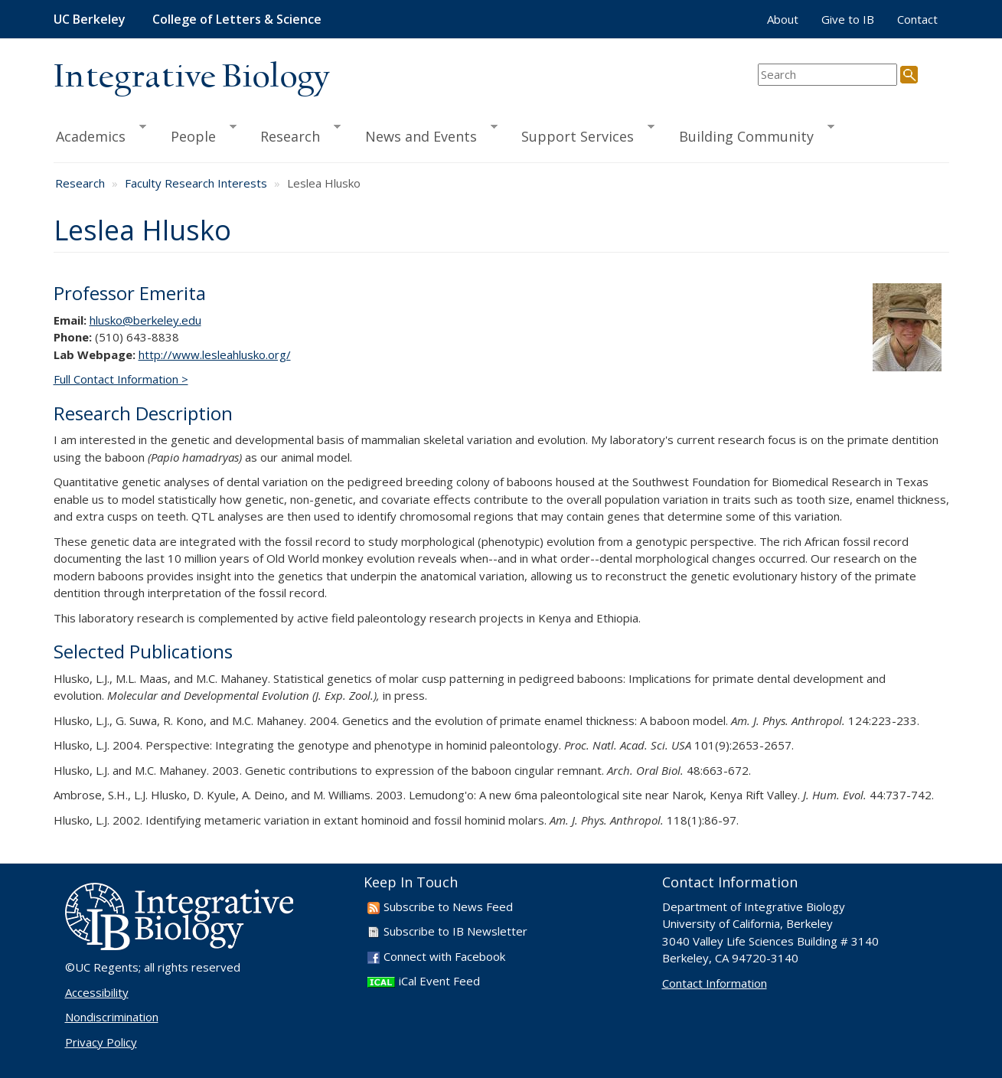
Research (293, 133)
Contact (917, 19)
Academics (100, 133)
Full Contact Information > (121, 379)
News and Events (424, 133)
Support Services (581, 133)
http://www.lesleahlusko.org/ (215, 354)
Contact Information (714, 983)
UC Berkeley (90, 19)
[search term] (827, 75)
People (197, 133)
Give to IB (847, 19)
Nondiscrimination (111, 1016)
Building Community (749, 133)
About (782, 19)
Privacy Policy (101, 1042)
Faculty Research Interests (196, 183)
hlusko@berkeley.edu (145, 320)
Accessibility (97, 992)
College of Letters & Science (236, 19)
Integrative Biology (191, 77)
